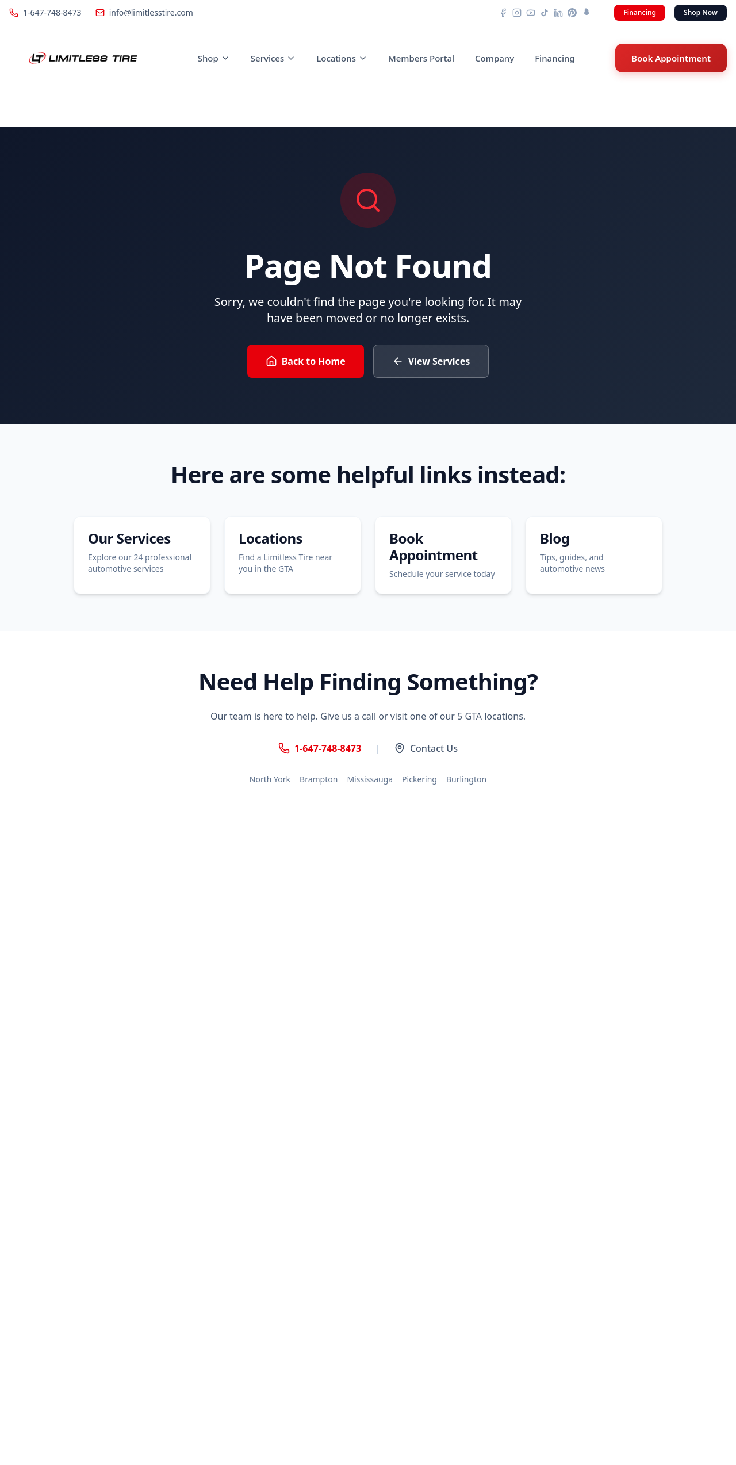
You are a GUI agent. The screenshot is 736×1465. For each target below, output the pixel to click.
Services (273, 58)
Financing (639, 12)
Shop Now (701, 12)
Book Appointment (671, 58)
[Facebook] (503, 12)
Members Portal (421, 58)
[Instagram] (517, 12)
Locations (341, 58)
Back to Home (306, 361)
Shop (214, 58)
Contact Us (426, 748)
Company (494, 58)
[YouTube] (530, 12)
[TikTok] (544, 12)
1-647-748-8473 (45, 12)
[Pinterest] (572, 12)
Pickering (419, 779)
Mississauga (370, 779)
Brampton (319, 779)
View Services (431, 361)
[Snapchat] (586, 12)
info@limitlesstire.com (144, 12)
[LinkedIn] (558, 12)
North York (270, 779)
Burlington (466, 779)
